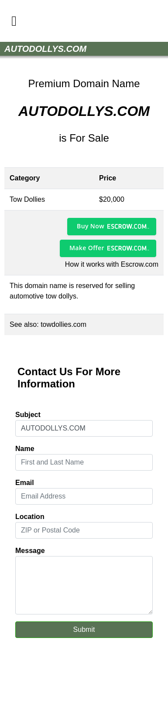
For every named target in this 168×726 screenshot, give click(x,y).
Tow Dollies (27, 199)
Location (30, 516)
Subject (28, 414)
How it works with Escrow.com (111, 264)
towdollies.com (63, 324)
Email (24, 482)
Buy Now (90, 226)
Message (30, 550)
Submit (84, 629)
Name (24, 448)
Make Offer (86, 248)
